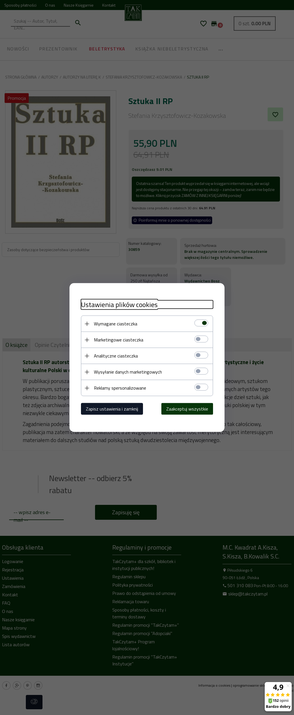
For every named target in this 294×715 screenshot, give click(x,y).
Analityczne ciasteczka (116, 355)
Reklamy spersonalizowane (120, 387)
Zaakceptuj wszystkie (187, 408)
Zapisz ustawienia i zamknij (112, 408)
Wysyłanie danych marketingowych (128, 371)
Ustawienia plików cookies (119, 304)
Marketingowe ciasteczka (118, 339)
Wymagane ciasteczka (115, 323)
